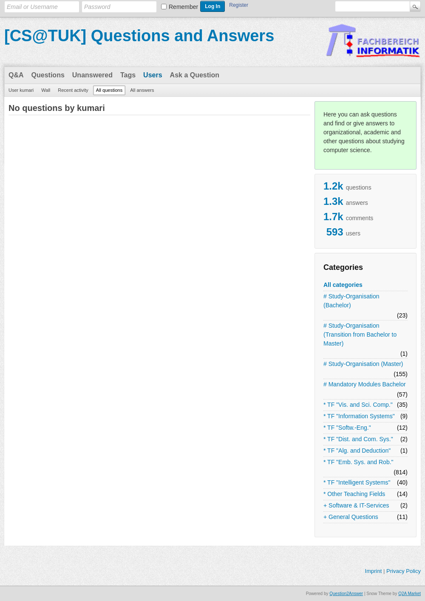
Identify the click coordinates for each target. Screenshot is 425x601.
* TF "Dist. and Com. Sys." (358, 439)
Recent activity (73, 90)
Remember (183, 7)
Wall (45, 90)
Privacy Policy (403, 571)
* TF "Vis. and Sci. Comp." (358, 404)
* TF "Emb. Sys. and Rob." (358, 462)
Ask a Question (194, 75)
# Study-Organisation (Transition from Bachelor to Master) (360, 334)
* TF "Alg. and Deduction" (357, 450)
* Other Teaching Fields (354, 493)
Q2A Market (409, 593)
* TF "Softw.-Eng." (347, 427)
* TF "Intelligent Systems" (357, 482)
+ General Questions (350, 516)
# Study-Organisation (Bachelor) (351, 301)
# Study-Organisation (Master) (363, 363)
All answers (142, 90)
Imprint (373, 571)
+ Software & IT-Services (356, 505)
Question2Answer (346, 593)
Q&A (16, 75)
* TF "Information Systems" (359, 416)
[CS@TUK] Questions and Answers (139, 36)
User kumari (21, 90)
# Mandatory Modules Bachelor (364, 384)
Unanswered (92, 75)
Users (152, 75)
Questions (48, 75)
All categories (343, 284)
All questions (109, 90)
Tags (128, 75)
